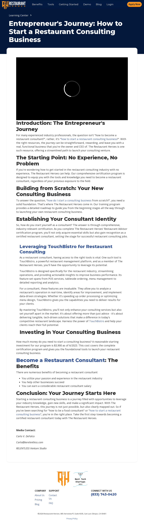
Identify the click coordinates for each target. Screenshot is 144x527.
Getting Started (68, 4)
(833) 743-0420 (104, 494)
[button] (80, 479)
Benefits (37, 4)
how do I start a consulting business (69, 200)
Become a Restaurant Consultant (60, 360)
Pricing (38, 499)
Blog (99, 4)
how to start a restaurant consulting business (89, 139)
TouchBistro (96, 321)
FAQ (51, 503)
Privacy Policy (72, 518)
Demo (87, 4)
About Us (39, 495)
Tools (50, 4)
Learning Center (18, 15)
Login (110, 4)
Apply (134, 4)
